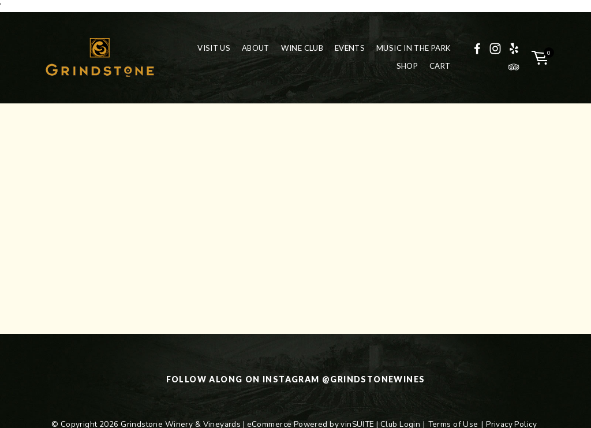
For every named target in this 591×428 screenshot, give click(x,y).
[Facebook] (477, 48)
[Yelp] (513, 48)
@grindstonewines (373, 379)
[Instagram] (495, 48)
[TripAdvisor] (513, 67)
